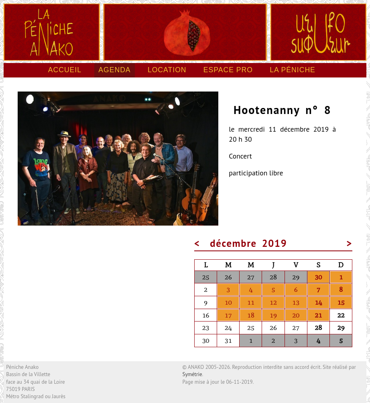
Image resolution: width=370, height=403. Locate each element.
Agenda (114, 70)
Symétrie (192, 374)
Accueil (64, 70)
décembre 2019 (248, 243)
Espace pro (228, 70)
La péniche (292, 70)
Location (167, 70)
